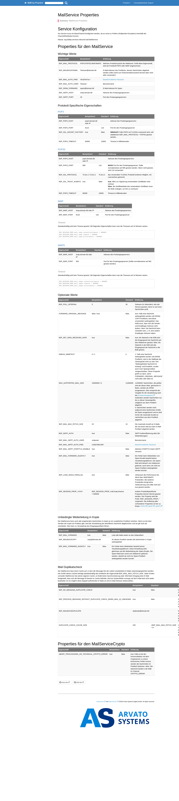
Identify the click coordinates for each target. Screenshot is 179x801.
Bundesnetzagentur (145, 395)
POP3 (143, 506)
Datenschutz (112, 701)
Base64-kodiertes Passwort (113, 79)
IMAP (150, 506)
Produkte (126, 3)
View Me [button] (63, 682)
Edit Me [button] (78, 682)
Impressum (100, 701)
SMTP (157, 506)
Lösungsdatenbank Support (143, 3)
